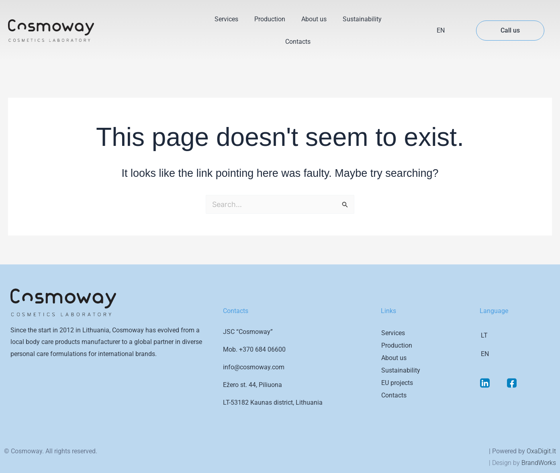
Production (269, 19)
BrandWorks (538, 463)
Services (226, 19)
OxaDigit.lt (541, 451)
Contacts (298, 41)
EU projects (397, 383)
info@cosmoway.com (253, 367)
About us (314, 19)
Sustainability (362, 19)
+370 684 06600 (262, 349)
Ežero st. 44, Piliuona (252, 385)
